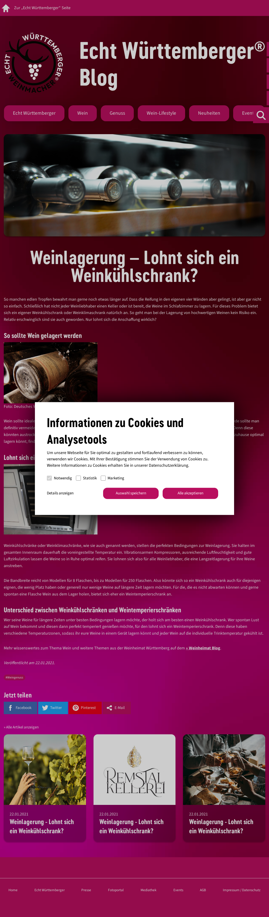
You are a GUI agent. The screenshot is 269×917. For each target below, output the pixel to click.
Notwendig (59, 478)
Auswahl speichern (131, 493)
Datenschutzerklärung (168, 465)
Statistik (86, 478)
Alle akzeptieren (190, 493)
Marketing (112, 478)
